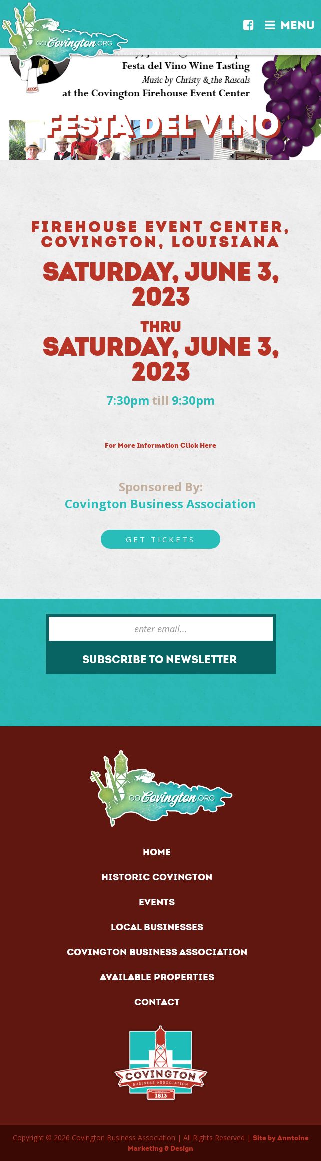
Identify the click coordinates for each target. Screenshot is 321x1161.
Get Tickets (160, 539)
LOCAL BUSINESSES (157, 927)
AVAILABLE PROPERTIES (157, 977)
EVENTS (157, 902)
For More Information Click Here (160, 445)
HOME (157, 852)
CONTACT (157, 1002)
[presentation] (93, 691)
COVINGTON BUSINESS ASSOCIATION (157, 952)
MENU (290, 23)
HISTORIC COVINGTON (156, 877)
